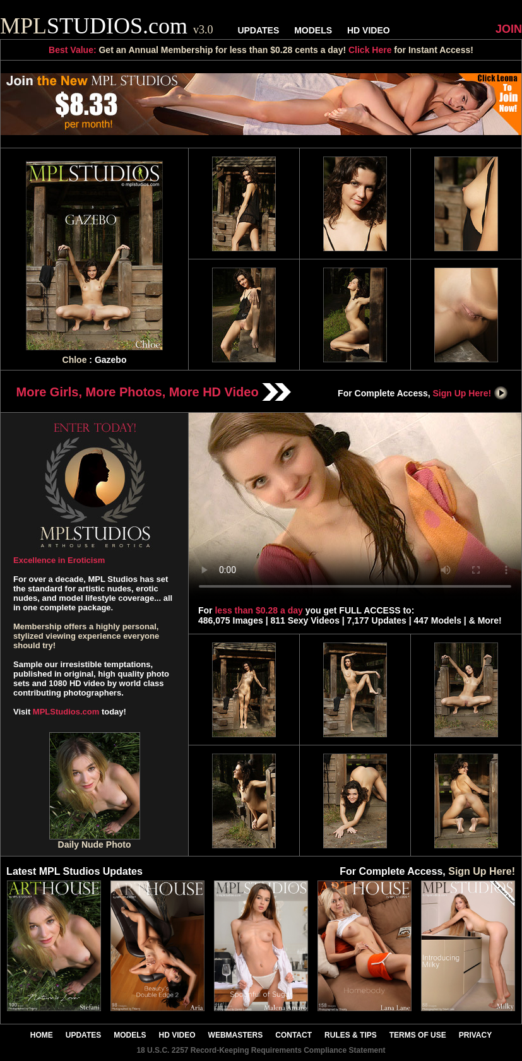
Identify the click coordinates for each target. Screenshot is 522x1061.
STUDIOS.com (106, 26)
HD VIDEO (368, 30)
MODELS (313, 30)
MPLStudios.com (66, 711)
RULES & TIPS (350, 1035)
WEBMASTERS (235, 1035)
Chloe (74, 360)
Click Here (369, 50)
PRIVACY (475, 1035)
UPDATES (258, 30)
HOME (41, 1035)
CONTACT (293, 1035)
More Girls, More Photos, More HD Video (154, 392)
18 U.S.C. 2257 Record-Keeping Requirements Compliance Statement (260, 1050)
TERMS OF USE (417, 1035)
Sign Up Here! (471, 393)
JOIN (508, 29)
